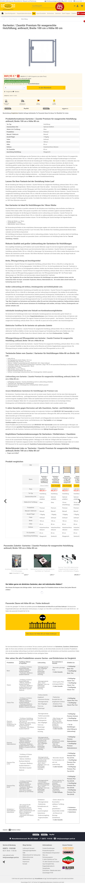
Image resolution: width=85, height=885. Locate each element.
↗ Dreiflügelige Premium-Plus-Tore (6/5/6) (71, 769)
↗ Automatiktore (72, 810)
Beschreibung (7, 113)
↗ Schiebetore (71, 807)
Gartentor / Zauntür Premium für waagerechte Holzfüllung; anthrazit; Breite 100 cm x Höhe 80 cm (44, 479)
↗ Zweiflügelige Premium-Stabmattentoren (72, 746)
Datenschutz (26, 859)
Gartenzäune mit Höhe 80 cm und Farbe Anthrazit (52, 606)
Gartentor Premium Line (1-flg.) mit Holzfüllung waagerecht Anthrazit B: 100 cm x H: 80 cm (67, 479)
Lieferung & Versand (28, 848)
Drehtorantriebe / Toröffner (61, 333)
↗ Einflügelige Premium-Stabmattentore (71, 739)
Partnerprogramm (47, 857)
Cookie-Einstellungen (48, 848)
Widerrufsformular (28, 857)
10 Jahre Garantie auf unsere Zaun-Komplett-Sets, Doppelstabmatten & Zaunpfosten (50, 865)
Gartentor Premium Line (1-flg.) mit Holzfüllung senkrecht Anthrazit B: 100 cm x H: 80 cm (78, 479)
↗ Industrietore (71, 812)
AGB (24, 853)
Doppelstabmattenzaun (37, 316)
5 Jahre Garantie (57, 672)
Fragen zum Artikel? (12, 453)
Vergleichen (8, 91)
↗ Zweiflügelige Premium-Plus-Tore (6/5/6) (72, 762)
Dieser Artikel (44, 485)
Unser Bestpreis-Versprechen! (51, 853)
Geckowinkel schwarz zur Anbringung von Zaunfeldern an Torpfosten (42, 570)
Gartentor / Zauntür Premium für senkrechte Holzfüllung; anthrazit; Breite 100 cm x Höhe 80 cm (55, 479)
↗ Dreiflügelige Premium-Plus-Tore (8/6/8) (71, 792)
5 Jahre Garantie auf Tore (49, 859)
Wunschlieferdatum (33, 83)
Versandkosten (38, 878)
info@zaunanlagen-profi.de (11, 857)
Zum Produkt (56, 485)
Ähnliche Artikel (15, 830)
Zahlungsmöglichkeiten (29, 850)
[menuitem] (45, 6)
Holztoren (64, 189)
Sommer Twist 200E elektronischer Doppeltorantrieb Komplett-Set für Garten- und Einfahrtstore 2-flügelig (68, 569)
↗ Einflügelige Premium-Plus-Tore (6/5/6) (71, 756)
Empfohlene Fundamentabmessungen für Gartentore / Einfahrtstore (49, 444)
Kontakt (25, 864)
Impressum (26, 861)
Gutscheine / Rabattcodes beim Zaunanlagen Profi (51, 871)
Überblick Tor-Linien (62, 113)
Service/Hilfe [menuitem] (78, 1)
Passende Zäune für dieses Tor (47, 113)
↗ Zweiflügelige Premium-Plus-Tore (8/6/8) (71, 785)
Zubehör (20, 113)
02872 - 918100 (67, 1)
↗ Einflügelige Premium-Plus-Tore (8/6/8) (71, 779)
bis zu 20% (25, 78)
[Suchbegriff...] (45, 6)
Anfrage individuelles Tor (31, 113)
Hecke (30, 176)
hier (33, 165)
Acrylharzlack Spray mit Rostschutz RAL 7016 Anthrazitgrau (16, 570)
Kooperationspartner (48, 850)
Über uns (45, 855)
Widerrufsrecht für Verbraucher (31, 855)
